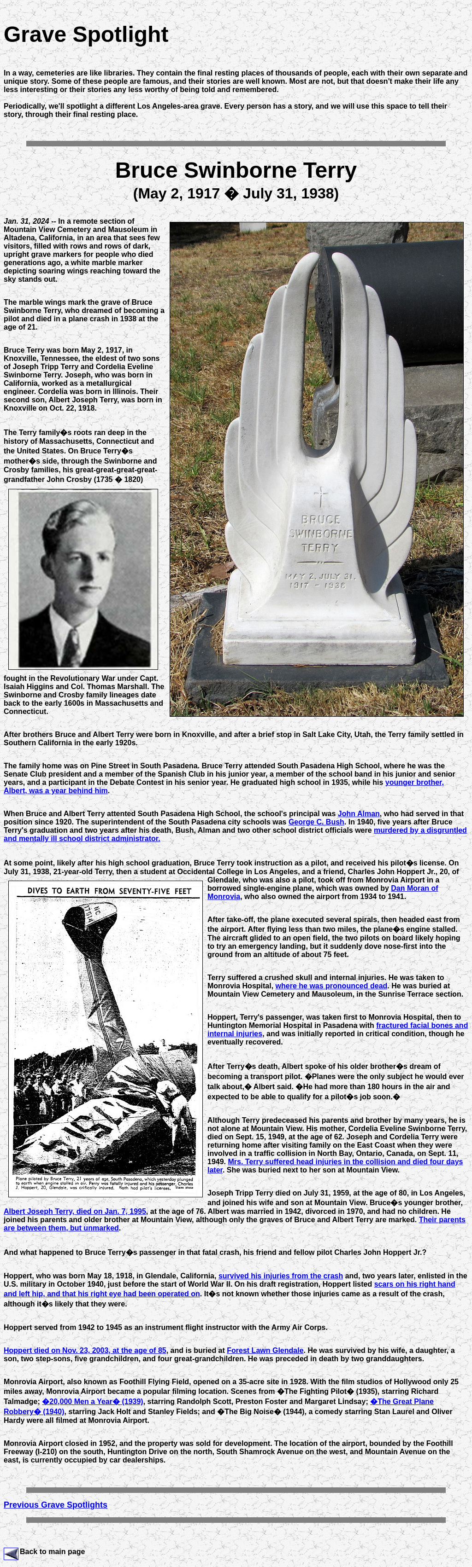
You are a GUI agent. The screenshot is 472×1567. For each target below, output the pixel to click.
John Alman (359, 814)
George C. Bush (316, 822)
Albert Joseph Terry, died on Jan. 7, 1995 (75, 1211)
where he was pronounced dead (332, 986)
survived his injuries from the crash (280, 1276)
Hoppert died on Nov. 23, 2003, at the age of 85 (85, 1350)
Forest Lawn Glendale (265, 1350)
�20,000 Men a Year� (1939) (92, 1401)
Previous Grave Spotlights (55, 1504)
